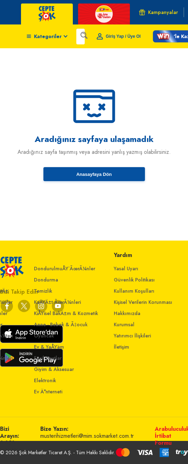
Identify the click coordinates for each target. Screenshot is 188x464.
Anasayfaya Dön (94, 174)
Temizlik (43, 290)
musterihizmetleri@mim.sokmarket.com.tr (87, 436)
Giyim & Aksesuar (54, 369)
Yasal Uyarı (126, 268)
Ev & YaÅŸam (49, 346)
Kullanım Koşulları (134, 290)
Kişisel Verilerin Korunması (143, 302)
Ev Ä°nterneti (48, 391)
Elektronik (45, 380)
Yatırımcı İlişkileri (132, 335)
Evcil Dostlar (48, 358)
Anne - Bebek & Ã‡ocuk (61, 324)
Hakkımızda (127, 313)
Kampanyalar (158, 12)
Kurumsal (124, 324)
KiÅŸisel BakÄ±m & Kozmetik (66, 313)
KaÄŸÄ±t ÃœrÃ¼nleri (57, 302)
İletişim (121, 346)
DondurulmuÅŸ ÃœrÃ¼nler (64, 268)
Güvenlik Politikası (134, 279)
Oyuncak (44, 335)
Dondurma (46, 279)
